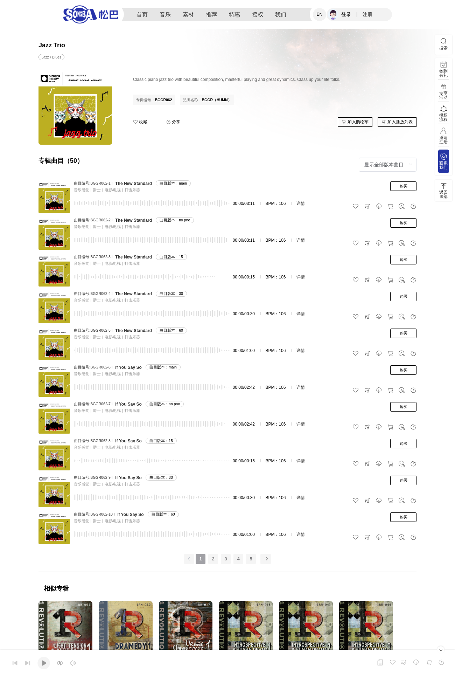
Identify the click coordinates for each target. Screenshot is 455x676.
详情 (300, 203)
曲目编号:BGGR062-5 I (93, 330)
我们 (280, 15)
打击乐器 (132, 190)
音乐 (165, 15)
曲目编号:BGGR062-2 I (93, 220)
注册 (367, 14)
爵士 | (98, 190)
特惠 (234, 15)
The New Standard (133, 183)
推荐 (211, 15)
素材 (188, 15)
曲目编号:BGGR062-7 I (93, 404)
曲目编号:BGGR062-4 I (93, 293)
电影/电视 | (114, 190)
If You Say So (128, 367)
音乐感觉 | (82, 190)
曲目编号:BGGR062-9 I (93, 477)
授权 (257, 15)
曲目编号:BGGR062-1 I (93, 183)
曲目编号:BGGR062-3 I (93, 257)
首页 (142, 15)
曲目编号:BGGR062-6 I (93, 367)
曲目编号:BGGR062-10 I (94, 514)
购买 (403, 186)
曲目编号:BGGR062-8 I (93, 441)
